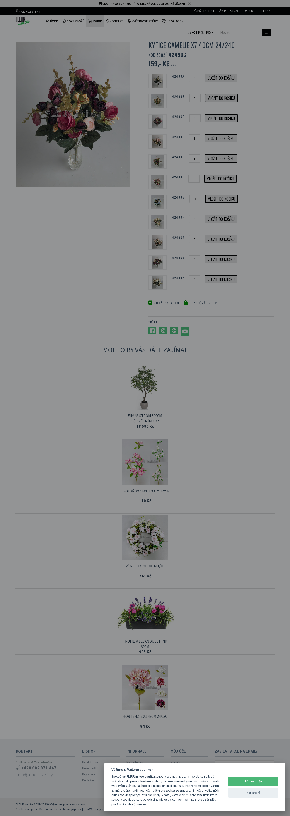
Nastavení (253, 793)
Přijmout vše (253, 781)
